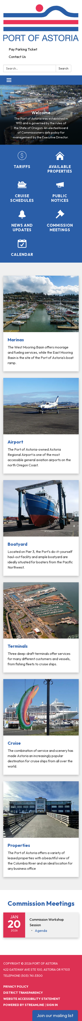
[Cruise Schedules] (22, 191)
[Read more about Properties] (41, 829)
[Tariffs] (22, 160)
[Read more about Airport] (41, 426)
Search (63, 68)
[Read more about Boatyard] (41, 528)
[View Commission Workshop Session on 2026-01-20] (52, 922)
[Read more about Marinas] (41, 323)
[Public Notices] (60, 191)
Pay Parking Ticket (23, 49)
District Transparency (23, 993)
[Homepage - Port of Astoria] (41, 22)
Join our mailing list (55, 1015)
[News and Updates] (22, 221)
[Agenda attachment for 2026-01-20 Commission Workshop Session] (41, 930)
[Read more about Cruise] (41, 727)
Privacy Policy (15, 987)
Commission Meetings (41, 903)
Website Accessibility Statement (31, 999)
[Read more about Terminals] (41, 627)
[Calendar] (22, 248)
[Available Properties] (60, 162)
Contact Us (17, 56)
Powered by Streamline (23, 1005)
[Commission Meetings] (60, 221)
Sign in (52, 1005)
